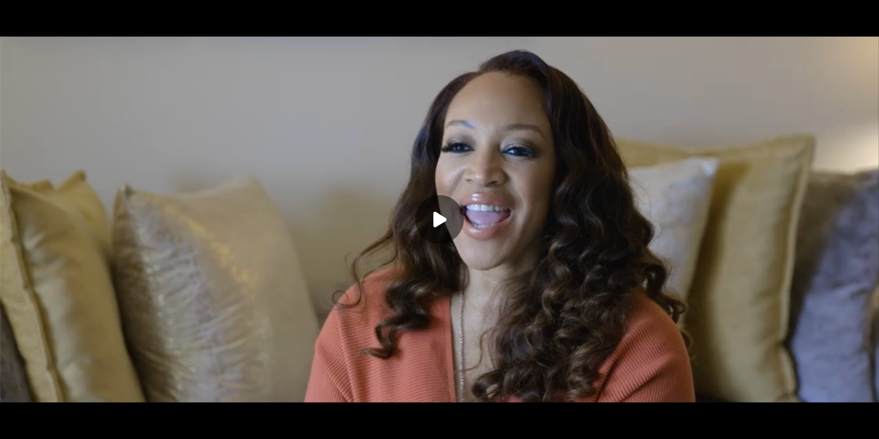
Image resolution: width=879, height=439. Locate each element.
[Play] (439, 219)
